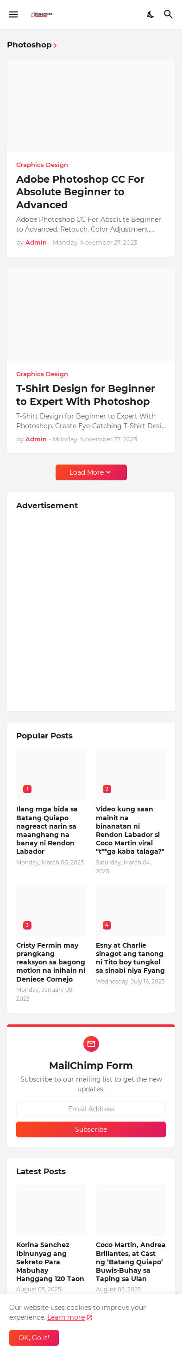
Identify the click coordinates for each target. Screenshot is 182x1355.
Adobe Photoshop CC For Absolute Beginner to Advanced (80, 192)
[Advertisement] (91, 610)
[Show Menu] (12, 14)
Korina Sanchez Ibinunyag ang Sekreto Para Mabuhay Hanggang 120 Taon (50, 1262)
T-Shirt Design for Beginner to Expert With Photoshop (85, 395)
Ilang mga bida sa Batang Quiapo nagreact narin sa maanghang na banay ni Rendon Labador (47, 830)
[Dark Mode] (151, 14)
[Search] (169, 14)
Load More (86, 472)
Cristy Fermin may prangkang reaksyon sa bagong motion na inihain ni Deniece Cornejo (50, 962)
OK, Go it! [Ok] (34, 1338)
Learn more (66, 1317)
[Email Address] (91, 1109)
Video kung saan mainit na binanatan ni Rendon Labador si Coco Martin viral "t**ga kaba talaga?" (130, 830)
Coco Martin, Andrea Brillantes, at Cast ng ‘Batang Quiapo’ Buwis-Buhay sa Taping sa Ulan (131, 1262)
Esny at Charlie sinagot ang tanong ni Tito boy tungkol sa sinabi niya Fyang (130, 958)
